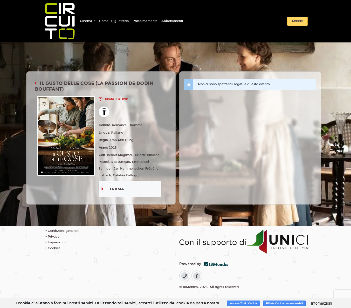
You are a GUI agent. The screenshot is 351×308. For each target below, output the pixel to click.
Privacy (52, 237)
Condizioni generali (62, 231)
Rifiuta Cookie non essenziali (284, 303)
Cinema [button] (86, 21)
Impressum (56, 242)
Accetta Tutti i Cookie (243, 303)
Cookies (53, 248)
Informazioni (321, 303)
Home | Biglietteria (114, 21)
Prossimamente (145, 21)
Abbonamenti (172, 21)
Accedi (297, 21)
